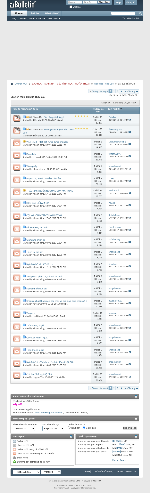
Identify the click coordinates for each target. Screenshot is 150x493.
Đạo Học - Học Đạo (104, 83)
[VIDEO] (116, 451)
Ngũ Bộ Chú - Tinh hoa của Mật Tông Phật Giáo (50, 362)
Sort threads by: (50, 424)
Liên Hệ (87, 471)
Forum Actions (36, 18)
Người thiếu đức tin (36, 288)
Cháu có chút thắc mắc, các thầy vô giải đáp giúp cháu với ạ (56, 300)
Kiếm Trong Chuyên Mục (124, 102)
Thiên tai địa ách (34, 251)
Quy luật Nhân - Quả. (37, 337)
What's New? (52, 13)
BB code (116, 441)
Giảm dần (89, 427)
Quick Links (52, 18)
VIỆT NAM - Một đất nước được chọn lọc (47, 141)
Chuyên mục (21, 83)
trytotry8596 (39, 157)
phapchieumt (39, 169)
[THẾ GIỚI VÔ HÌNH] (103, 471)
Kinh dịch (31, 154)
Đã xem (100, 110)
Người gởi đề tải (30, 109)
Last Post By (115, 109)
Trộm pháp (32, 166)
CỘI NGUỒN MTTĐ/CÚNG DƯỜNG (44, 215)
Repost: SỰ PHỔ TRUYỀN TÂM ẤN (43, 178)
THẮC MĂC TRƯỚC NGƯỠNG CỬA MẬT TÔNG (49, 190)
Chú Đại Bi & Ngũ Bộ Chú (39, 374)
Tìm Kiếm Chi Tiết (130, 18)
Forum (18, 13)
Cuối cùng (131, 91)
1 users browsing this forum (47, 412)
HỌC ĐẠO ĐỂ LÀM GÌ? (37, 202)
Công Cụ (105, 102)
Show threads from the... (25, 424)
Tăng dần (74, 427)
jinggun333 (38, 377)
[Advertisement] (75, 50)
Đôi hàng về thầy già (54, 117)
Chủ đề (16, 109)
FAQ (14, 18)
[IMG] (119, 448)
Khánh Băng (38, 144)
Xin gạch (30, 313)
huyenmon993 (40, 304)
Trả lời (96, 109)
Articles (35, 13)
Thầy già (37, 120)
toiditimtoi (38, 316)
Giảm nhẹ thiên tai (36, 239)
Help (118, 2)
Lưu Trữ (119, 471)
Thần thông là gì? (35, 325)
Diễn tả (122, 444)
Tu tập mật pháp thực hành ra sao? (44, 276)
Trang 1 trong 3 (100, 91)
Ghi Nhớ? (75, 7)
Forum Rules (118, 460)
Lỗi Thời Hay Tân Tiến (37, 227)
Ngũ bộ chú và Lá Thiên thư (40, 264)
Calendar (22, 18)
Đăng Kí (131, 2)
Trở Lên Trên (130, 471)
